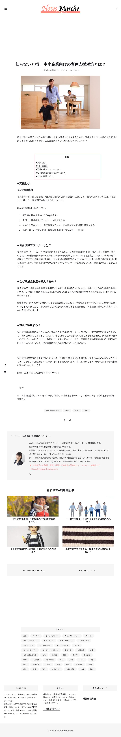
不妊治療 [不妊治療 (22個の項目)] (68, 650)
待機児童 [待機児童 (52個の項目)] (36, 664)
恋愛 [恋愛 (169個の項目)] (58, 664)
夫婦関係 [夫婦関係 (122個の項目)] (36, 660)
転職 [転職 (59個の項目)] (82, 669)
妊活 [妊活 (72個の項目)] (71, 660)
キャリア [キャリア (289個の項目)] (36, 636)
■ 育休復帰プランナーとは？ (48, 169)
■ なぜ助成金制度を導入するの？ (50, 173)
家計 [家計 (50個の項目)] (25, 664)
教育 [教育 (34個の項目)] (68, 664)
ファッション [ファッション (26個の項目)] (84, 641)
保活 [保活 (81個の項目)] (44, 655)
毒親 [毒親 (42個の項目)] (90, 664)
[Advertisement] (61, 603)
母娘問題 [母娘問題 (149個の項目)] (79, 664)
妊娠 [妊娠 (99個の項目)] (61, 660)
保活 (67, 411)
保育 (76, 411)
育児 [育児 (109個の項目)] (44, 669)
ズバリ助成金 (42, 166)
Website (30, 474)
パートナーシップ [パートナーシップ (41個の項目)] (66, 641)
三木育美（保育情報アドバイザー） (55, 70)
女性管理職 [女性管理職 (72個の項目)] (50, 660)
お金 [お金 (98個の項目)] (25, 636)
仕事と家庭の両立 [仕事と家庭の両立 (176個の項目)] (29, 655)
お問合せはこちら (51, 709)
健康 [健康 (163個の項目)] (64, 655)
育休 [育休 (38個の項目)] (34, 669)
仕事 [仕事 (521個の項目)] (91, 650)
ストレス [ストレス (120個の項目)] (88, 636)
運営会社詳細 (89, 698)
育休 (86, 411)
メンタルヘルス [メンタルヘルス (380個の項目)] (44, 645)
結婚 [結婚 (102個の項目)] (25, 669)
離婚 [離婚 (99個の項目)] (91, 669)
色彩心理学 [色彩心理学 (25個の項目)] (70, 669)
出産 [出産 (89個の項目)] (25, 660)
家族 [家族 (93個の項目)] (91, 660)
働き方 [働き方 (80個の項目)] (75, 655)
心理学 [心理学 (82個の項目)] (48, 664)
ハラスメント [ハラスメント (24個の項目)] (49, 641)
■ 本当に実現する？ (44, 176)
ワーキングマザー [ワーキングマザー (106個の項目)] (29, 650)
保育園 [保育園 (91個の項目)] (54, 655)
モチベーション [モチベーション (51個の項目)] (62, 645)
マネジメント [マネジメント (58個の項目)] (28, 645)
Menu (6, 9)
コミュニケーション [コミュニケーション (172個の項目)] (72, 636)
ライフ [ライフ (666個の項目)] (76, 645)
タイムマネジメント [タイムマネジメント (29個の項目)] (30, 641)
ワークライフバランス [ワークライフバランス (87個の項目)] (50, 650)
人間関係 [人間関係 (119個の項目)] (80, 650)
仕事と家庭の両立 (52, 411)
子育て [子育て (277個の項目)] (81, 660)
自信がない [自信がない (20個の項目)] (56, 669)
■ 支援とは (40, 162)
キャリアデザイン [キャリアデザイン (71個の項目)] (52, 636)
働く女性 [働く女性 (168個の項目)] (87, 655)
